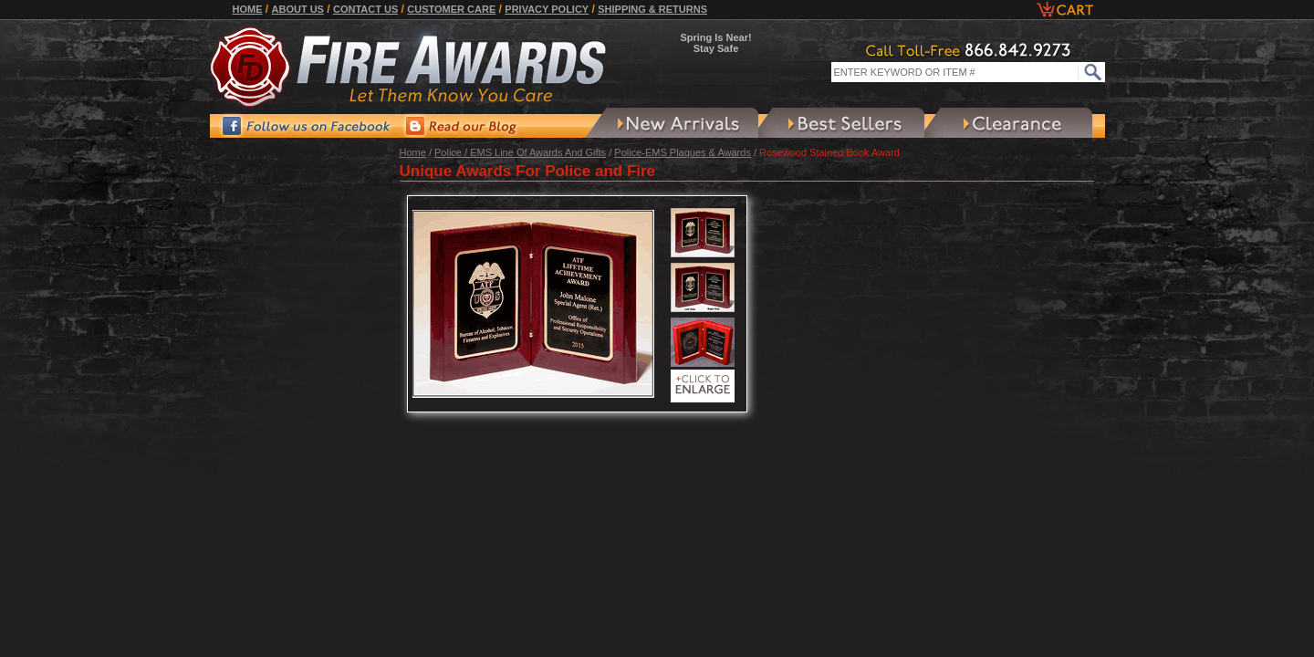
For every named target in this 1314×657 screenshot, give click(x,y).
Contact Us (365, 9)
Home (248, 9)
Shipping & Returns (652, 9)
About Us (298, 9)
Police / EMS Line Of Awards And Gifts (520, 152)
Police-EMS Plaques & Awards (682, 152)
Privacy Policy (547, 9)
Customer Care (451, 9)
